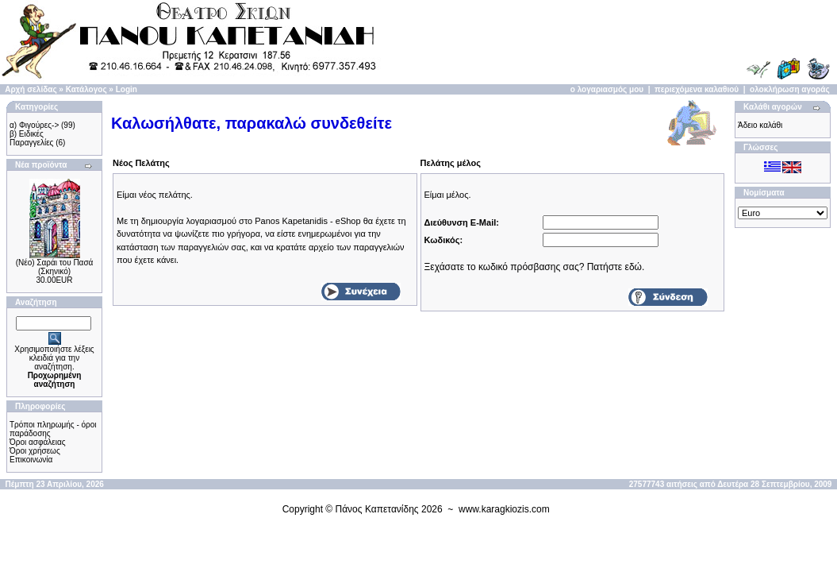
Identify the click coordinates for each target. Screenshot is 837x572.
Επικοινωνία (31, 459)
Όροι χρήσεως (35, 450)
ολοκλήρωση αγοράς (790, 89)
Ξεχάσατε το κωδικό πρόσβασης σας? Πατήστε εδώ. (534, 266)
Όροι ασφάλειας (38, 442)
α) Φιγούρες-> (34, 125)
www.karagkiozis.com (504, 509)
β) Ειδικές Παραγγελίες (31, 138)
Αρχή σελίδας (30, 89)
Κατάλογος (86, 89)
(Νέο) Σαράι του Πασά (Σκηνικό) (55, 267)
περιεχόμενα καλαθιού (697, 89)
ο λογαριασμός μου (606, 89)
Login (126, 89)
